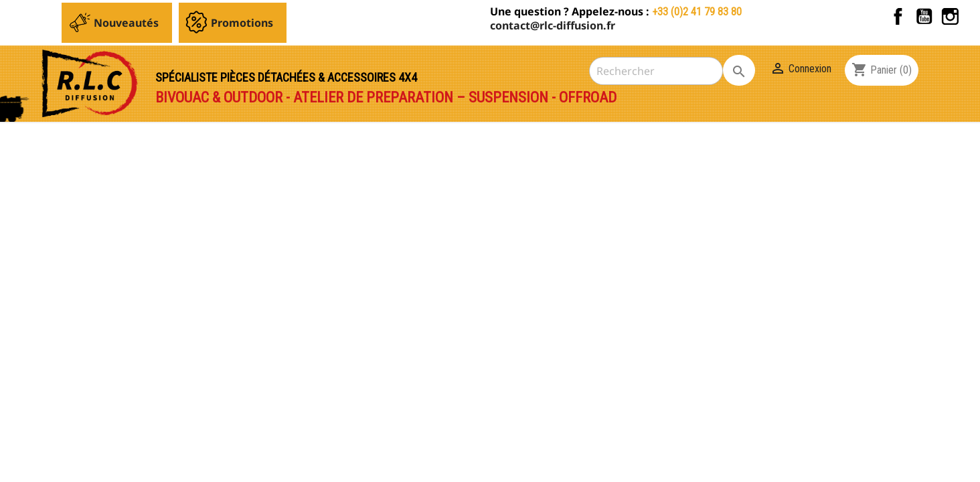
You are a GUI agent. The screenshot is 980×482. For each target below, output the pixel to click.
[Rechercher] (656, 71)
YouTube (924, 16)
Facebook (898, 16)
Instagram (950, 16)
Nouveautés (126, 22)
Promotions (242, 22)
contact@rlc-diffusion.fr (552, 25)
